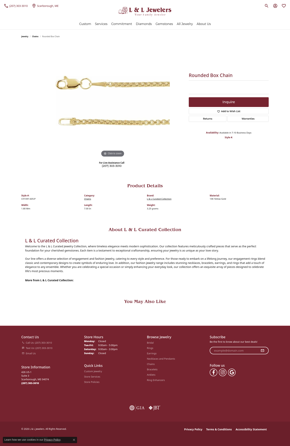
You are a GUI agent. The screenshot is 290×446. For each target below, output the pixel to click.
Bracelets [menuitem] (152, 369)
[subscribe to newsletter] (262, 350)
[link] (16, 6)
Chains (35, 36)
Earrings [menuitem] (152, 353)
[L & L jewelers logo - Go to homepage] (145, 11)
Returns (207, 118)
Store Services (92, 376)
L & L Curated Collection (159, 198)
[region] (113, 101)
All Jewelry (185, 24)
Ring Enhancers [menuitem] (156, 380)
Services (101, 24)
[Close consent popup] (74, 440)
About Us (204, 24)
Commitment (121, 24)
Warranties (248, 118)
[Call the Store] (30, 383)
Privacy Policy (193, 429)
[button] (266, 6)
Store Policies (92, 382)
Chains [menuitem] (151, 364)
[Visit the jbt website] (154, 408)
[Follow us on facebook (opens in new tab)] (213, 372)
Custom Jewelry (93, 371)
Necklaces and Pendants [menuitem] (161, 358)
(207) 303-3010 (112, 166)
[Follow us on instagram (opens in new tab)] (222, 372)
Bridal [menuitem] (150, 342)
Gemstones (164, 24)
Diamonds (144, 24)
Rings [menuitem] (150, 348)
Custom (85, 24)
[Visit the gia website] (137, 408)
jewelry (24, 36)
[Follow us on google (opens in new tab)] (232, 372)
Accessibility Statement (251, 429)
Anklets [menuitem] (151, 374)
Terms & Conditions (219, 429)
